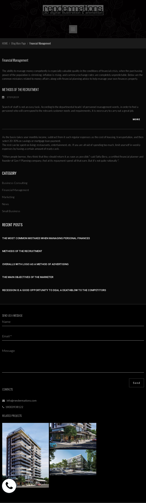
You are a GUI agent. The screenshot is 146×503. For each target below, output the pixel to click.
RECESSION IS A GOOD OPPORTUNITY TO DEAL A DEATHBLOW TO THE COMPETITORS (54, 290)
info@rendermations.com (21, 400)
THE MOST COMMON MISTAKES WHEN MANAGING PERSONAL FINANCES (46, 238)
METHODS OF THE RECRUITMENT (20, 89)
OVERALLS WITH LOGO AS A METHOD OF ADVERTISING (35, 264)
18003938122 (14, 407)
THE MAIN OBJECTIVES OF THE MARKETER (27, 277)
